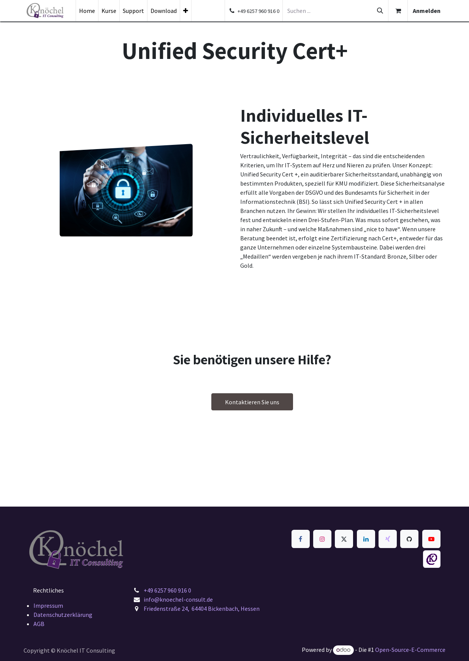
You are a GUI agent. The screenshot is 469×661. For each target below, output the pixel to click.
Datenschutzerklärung (62, 614)
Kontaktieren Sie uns (252, 402)
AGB (38, 624)
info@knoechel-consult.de (179, 599)
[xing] (388, 539)
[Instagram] (322, 539)
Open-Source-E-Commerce (410, 649)
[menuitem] (87, 10)
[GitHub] (409, 539)
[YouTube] (431, 539)
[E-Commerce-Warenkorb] (397, 10)
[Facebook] (301, 539)
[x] (344, 539)
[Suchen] (380, 10)
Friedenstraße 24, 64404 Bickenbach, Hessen (202, 608)
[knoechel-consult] (431, 559)
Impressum (48, 605)
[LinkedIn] (366, 539)
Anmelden (426, 10)
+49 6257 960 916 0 (167, 590)
